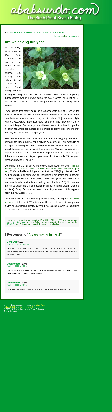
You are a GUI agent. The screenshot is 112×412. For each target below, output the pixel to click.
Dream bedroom (65, 36)
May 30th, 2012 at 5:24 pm (17, 285)
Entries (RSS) (9, 307)
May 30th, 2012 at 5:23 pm (17, 266)
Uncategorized (19, 222)
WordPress (40, 305)
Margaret (12, 241)
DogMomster (14, 263)
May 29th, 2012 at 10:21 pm (18, 244)
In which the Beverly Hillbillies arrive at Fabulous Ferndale (35, 32)
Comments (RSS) (26, 307)
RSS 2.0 (10, 224)
